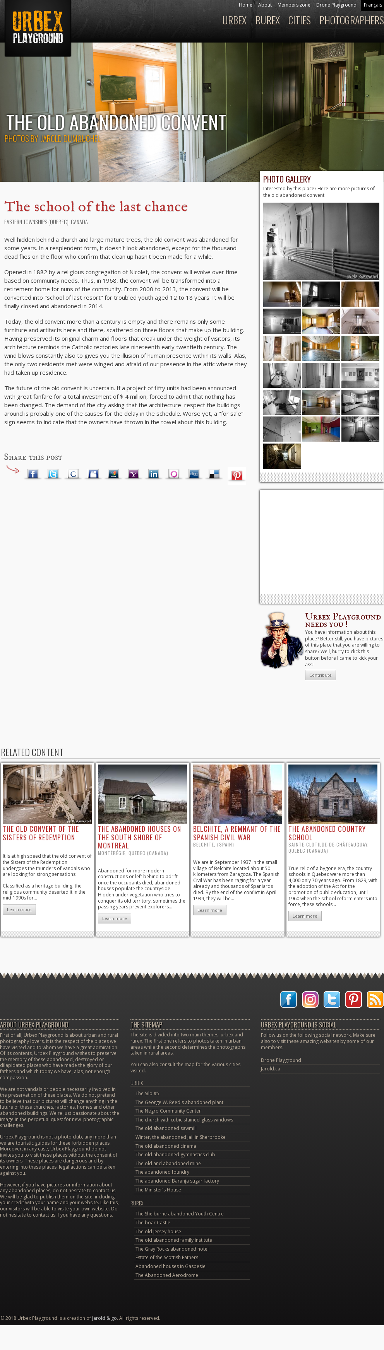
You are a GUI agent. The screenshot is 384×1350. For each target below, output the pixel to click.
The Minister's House (158, 1189)
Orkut (174, 474)
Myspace (93, 474)
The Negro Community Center (168, 1111)
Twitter (53, 474)
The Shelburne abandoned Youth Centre (179, 1213)
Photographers (351, 19)
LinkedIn (153, 474)
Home (245, 5)
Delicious (214, 474)
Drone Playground (336, 5)
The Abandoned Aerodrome (166, 1275)
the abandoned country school (327, 833)
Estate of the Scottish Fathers (166, 1257)
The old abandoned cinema (165, 1146)
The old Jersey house (158, 1231)
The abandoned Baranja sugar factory (177, 1181)
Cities (299, 19)
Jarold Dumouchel (70, 138)
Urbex (234, 19)
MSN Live (113, 474)
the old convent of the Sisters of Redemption (41, 833)
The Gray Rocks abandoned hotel (172, 1249)
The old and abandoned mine (168, 1163)
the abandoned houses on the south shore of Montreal (139, 837)
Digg (194, 474)
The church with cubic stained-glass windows (184, 1119)
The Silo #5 (147, 1093)
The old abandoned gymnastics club (175, 1154)
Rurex (267, 19)
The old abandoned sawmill (166, 1128)
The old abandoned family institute (173, 1240)
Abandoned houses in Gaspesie (170, 1266)
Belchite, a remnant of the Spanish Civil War (237, 833)
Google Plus (73, 474)
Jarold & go (104, 1318)
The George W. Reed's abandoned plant (179, 1102)
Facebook (33, 474)
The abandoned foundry (162, 1172)
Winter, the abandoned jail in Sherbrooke (180, 1137)
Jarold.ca (270, 1068)
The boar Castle (152, 1222)
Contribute (320, 675)
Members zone (294, 5)
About (265, 5)
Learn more (19, 909)
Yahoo (133, 474)
